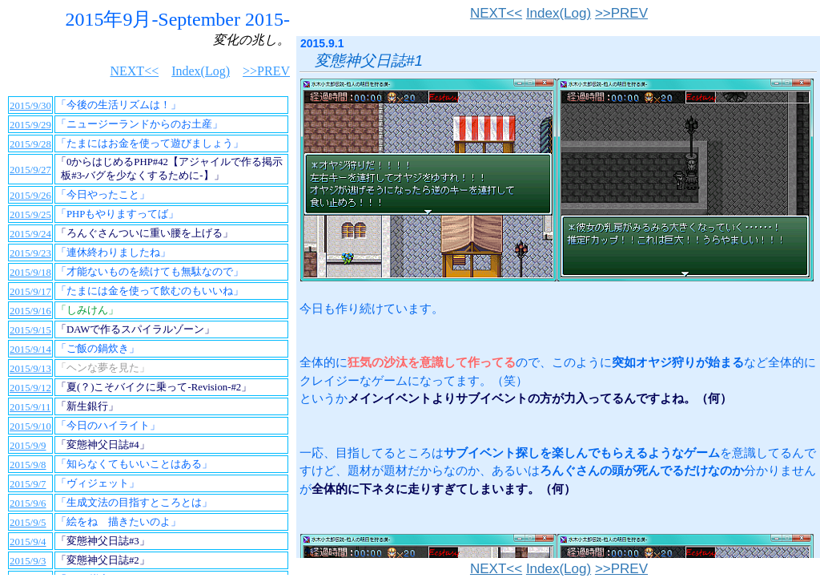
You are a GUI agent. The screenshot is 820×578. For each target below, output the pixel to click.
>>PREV (621, 13)
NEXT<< (496, 13)
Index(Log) (558, 13)
